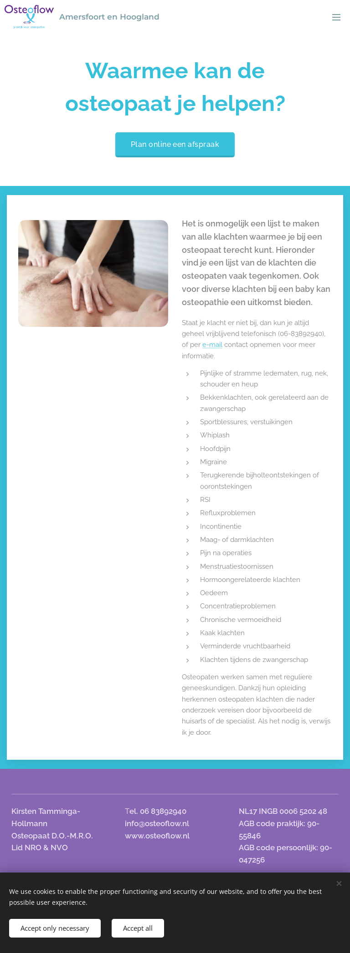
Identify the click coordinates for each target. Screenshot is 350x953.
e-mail (212, 345)
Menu (336, 17)
